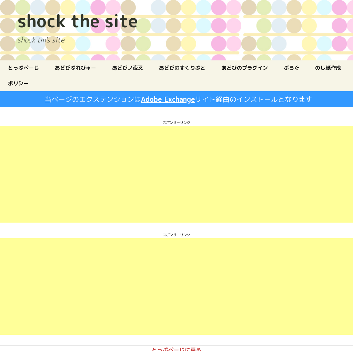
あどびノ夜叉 (127, 67)
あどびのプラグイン (244, 67)
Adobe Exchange (168, 99)
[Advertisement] (132, 174)
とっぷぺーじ (23, 67)
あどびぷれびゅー (75, 67)
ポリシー (18, 83)
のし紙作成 (328, 67)
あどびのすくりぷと (182, 67)
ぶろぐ (291, 67)
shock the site (77, 19)
